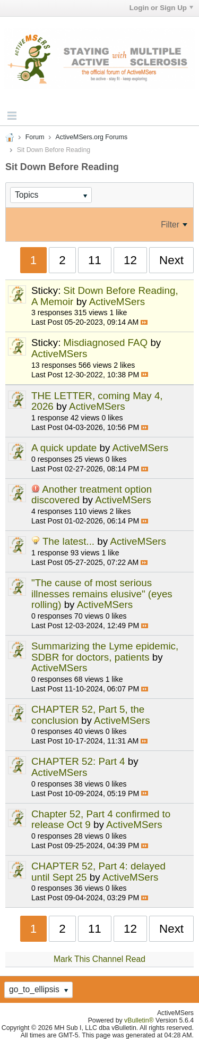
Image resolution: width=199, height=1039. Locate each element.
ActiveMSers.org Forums (91, 137)
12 (130, 260)
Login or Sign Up (161, 8)
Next (171, 260)
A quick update (64, 447)
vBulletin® (139, 1020)
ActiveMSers (117, 301)
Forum (35, 137)
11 (94, 260)
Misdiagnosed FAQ (105, 342)
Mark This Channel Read (99, 959)
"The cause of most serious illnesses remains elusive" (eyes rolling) (101, 593)
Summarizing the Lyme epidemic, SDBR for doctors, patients (104, 651)
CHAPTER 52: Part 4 (78, 761)
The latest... (68, 541)
